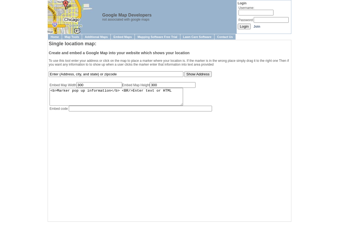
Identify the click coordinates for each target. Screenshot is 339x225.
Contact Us (225, 36)
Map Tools (72, 36)
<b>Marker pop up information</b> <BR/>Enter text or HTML (124, 98)
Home (55, 36)
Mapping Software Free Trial (157, 36)
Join (256, 26)
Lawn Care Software (197, 36)
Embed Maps (122, 36)
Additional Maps (96, 36)
